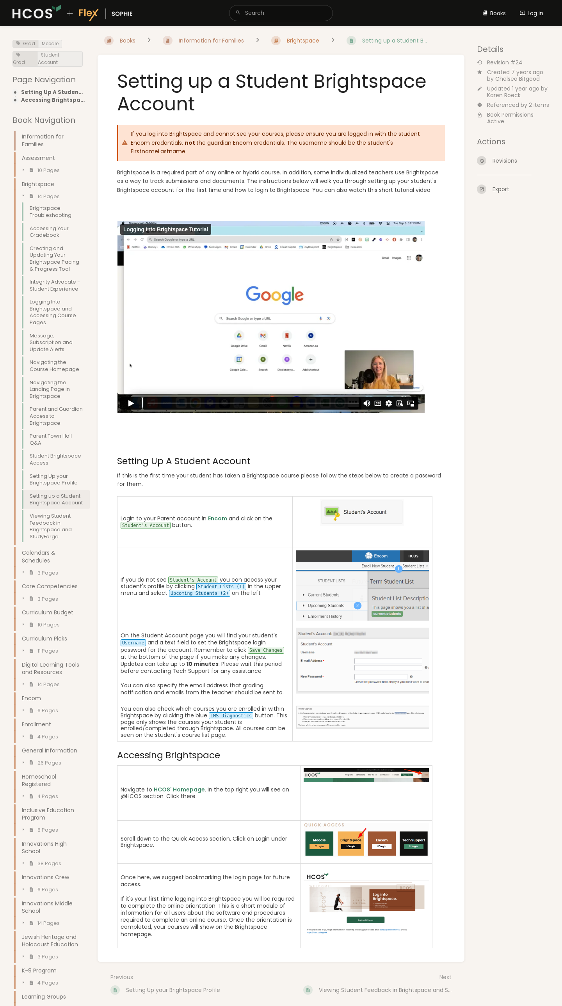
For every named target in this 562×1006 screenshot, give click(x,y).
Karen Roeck (504, 95)
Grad (25, 44)
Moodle (50, 44)
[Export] (513, 189)
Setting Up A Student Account (53, 92)
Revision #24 (500, 62)
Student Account (48, 59)
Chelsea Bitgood (517, 79)
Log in (531, 13)
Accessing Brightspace (53, 100)
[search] (281, 13)
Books (494, 13)
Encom (217, 518)
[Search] (238, 13)
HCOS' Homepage (179, 789)
